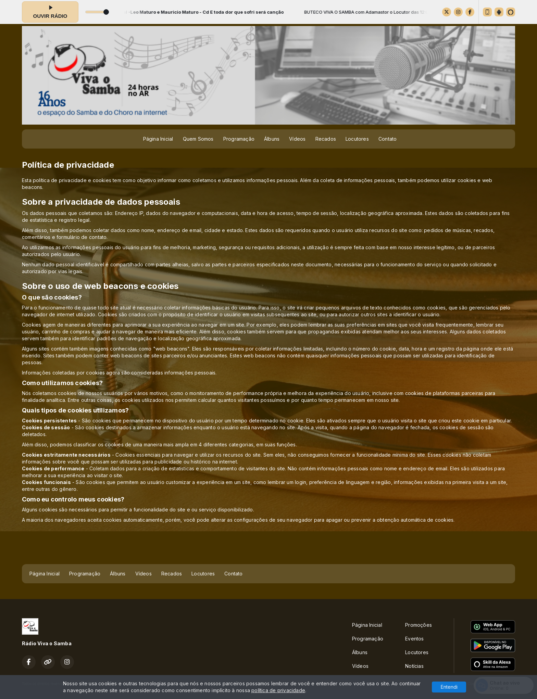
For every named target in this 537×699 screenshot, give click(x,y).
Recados (325, 139)
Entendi (449, 687)
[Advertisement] (268, 547)
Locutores (357, 139)
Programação (238, 139)
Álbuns (271, 139)
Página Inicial (158, 139)
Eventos (414, 638)
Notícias (414, 666)
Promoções (418, 625)
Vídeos (297, 139)
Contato (387, 139)
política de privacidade (278, 690)
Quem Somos (198, 139)
